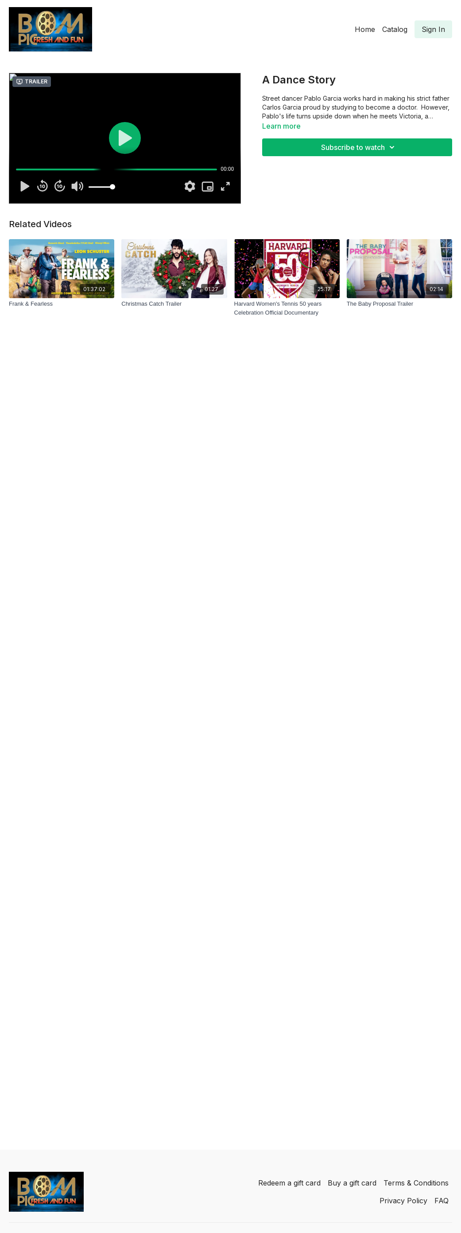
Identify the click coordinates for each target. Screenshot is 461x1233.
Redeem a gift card (289, 1182)
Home (365, 29)
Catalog (394, 29)
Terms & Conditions (416, 1182)
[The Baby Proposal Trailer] (399, 303)
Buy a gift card (352, 1182)
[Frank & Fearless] (61, 303)
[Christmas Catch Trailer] (174, 303)
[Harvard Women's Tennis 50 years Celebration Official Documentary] (287, 308)
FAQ (441, 1200)
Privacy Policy (403, 1200)
